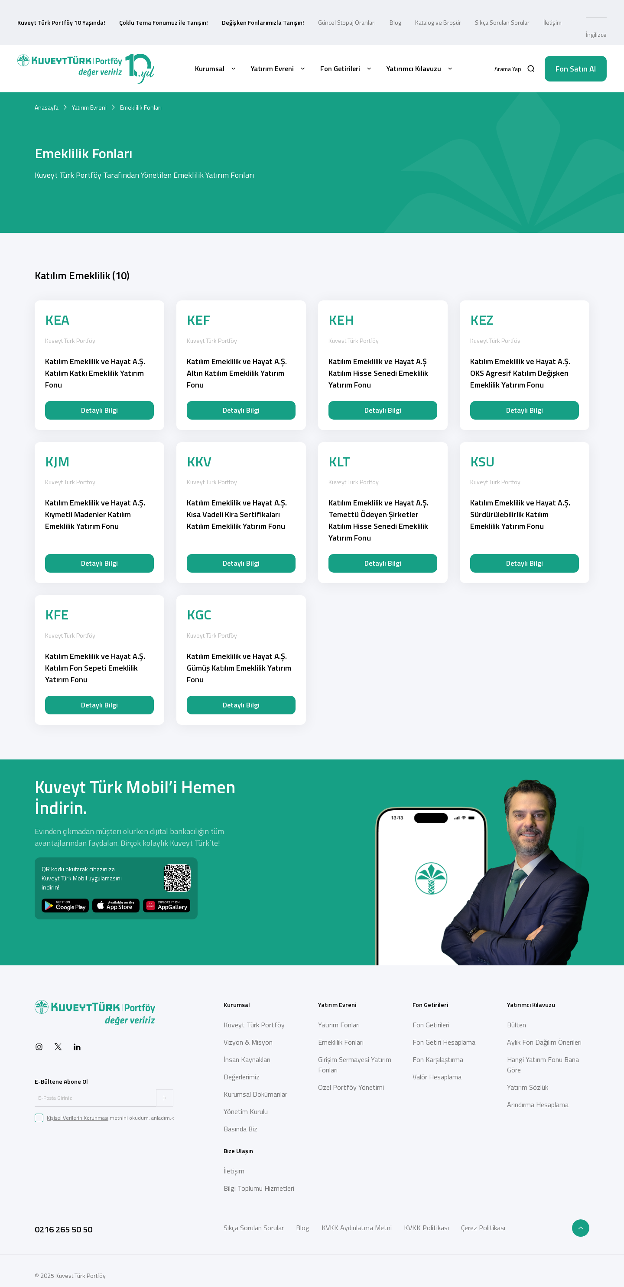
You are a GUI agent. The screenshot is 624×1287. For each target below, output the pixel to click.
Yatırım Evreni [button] (278, 68)
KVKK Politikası (426, 1227)
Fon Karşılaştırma (438, 1059)
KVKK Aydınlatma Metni (357, 1227)
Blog (395, 22)
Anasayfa (46, 107)
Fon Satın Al (576, 69)
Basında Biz (240, 1129)
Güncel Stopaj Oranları (347, 22)
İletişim (552, 22)
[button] (514, 68)
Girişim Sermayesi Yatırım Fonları (354, 1064)
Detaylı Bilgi (99, 410)
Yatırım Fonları (339, 1025)
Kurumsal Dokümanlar (255, 1094)
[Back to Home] (85, 69)
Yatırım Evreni (89, 107)
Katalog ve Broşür (438, 22)
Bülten (516, 1025)
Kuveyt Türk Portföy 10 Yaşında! (61, 22)
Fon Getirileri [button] (346, 68)
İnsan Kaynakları (247, 1059)
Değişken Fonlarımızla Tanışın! (263, 22)
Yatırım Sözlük (527, 1087)
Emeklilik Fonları (341, 1042)
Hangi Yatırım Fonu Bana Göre (543, 1064)
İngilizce (596, 34)
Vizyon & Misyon (248, 1042)
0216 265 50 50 (63, 1229)
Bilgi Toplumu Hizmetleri (259, 1188)
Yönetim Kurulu (246, 1111)
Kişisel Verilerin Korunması (77, 1118)
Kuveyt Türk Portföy (254, 1025)
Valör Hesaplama (437, 1077)
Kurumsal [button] (216, 68)
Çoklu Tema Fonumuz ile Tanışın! (163, 22)
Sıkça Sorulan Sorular (502, 22)
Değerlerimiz (242, 1077)
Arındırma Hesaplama (538, 1104)
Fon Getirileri (431, 1025)
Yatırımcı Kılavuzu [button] (420, 68)
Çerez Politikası (483, 1227)
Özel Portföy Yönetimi (351, 1087)
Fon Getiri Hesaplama (444, 1042)
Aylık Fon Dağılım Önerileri (544, 1042)
